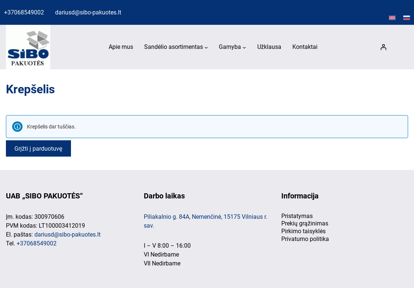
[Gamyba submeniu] (244, 47)
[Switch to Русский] (406, 18)
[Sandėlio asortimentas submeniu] (206, 47)
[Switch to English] (392, 18)
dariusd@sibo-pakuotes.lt (88, 12)
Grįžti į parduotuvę (38, 148)
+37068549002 (24, 12)
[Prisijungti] (383, 47)
